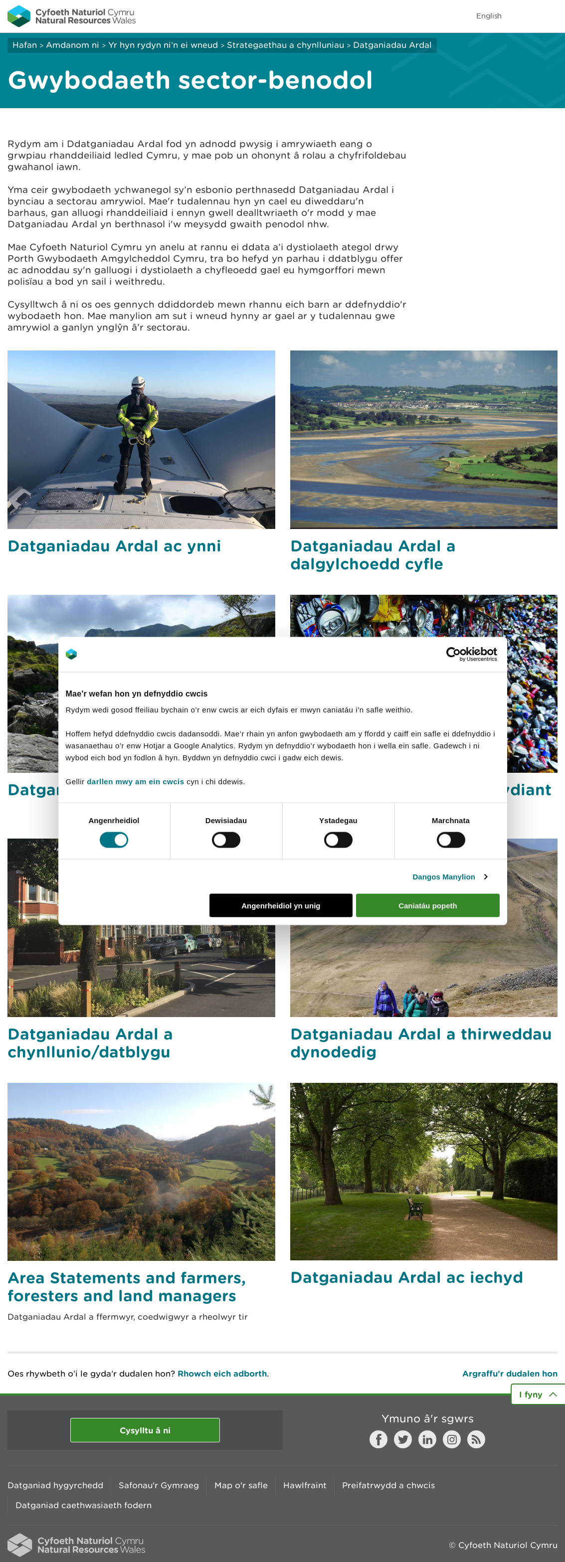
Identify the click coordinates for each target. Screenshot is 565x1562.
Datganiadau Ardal (392, 45)
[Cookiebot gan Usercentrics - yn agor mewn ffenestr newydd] (471, 654)
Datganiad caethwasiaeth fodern (83, 1505)
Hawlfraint (305, 1485)
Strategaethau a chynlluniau (285, 45)
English (489, 15)
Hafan (24, 45)
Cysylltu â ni (145, 1430)
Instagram (452, 1439)
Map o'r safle (241, 1485)
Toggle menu (551, 16)
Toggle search (523, 16)
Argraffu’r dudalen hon (510, 1373)
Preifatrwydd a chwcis (388, 1485)
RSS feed (476, 1439)
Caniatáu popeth (427, 905)
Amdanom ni (72, 45)
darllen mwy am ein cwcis (135, 781)
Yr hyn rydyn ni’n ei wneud (163, 45)
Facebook (378, 1439)
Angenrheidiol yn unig (280, 905)
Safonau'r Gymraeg (159, 1485)
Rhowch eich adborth (222, 1373)
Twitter (403, 1439)
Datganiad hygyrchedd (55, 1485)
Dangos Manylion (443, 876)
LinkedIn (427, 1439)
